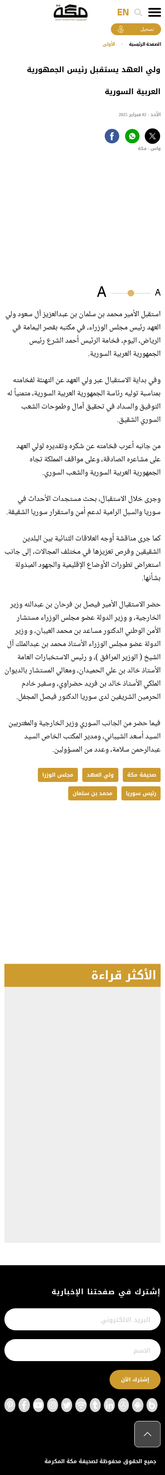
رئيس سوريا (141, 793)
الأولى (109, 44)
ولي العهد (100, 775)
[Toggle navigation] (154, 12)
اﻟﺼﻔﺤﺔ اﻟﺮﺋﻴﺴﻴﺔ (145, 44)
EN (123, 13)
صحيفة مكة (141, 775)
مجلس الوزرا (57, 775)
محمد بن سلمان (93, 793)
